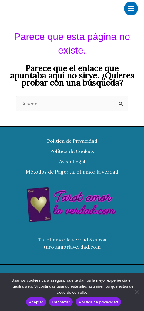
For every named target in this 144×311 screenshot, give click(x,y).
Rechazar (61, 302)
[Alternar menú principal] (131, 8)
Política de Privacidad (72, 141)
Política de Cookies (72, 151)
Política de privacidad (98, 302)
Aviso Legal (72, 161)
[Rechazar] (136, 292)
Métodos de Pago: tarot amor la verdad (72, 172)
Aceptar (36, 302)
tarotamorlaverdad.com (72, 247)
